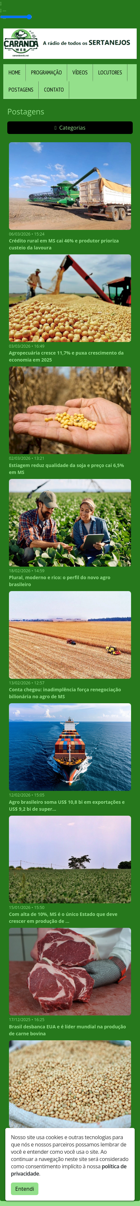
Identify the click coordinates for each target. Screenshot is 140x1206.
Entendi (24, 1188)
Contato (54, 89)
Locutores (110, 72)
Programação (46, 72)
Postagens (21, 89)
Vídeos (80, 72)
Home (15, 72)
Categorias (70, 127)
